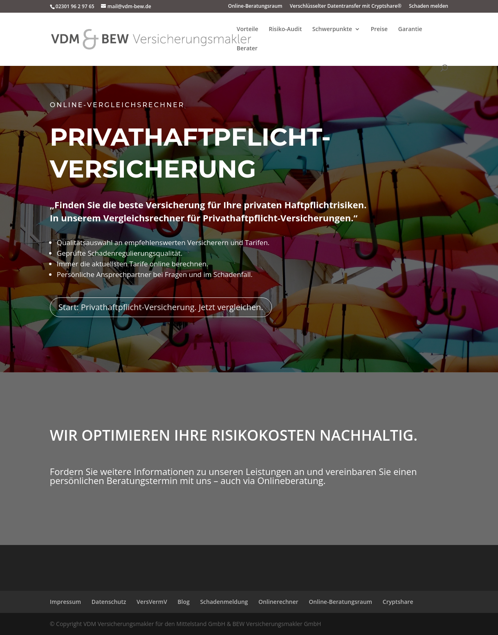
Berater (247, 48)
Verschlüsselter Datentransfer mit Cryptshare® (346, 6)
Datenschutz (109, 602)
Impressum (65, 602)
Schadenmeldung (224, 602)
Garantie (410, 29)
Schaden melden (428, 6)
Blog (183, 602)
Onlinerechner (278, 602)
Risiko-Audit (285, 29)
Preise (379, 29)
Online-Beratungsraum (255, 6)
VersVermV (152, 602)
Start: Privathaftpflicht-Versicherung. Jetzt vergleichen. (162, 301)
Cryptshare (398, 602)
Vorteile (247, 29)
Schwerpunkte (332, 29)
